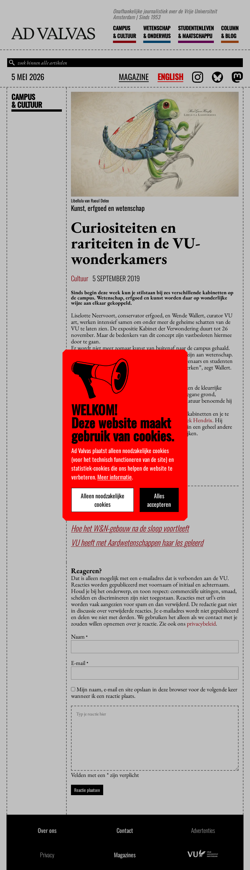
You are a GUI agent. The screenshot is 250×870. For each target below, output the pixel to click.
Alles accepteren (159, 499)
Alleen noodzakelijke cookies (102, 499)
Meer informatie (114, 477)
